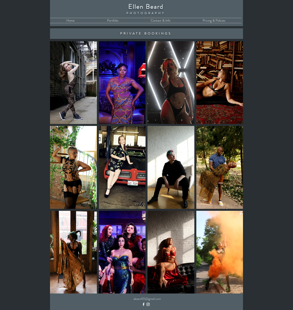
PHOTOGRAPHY (145, 13)
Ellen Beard (145, 6)
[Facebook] (143, 304)
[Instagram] (148, 304)
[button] (112, 20)
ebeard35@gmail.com (147, 298)
